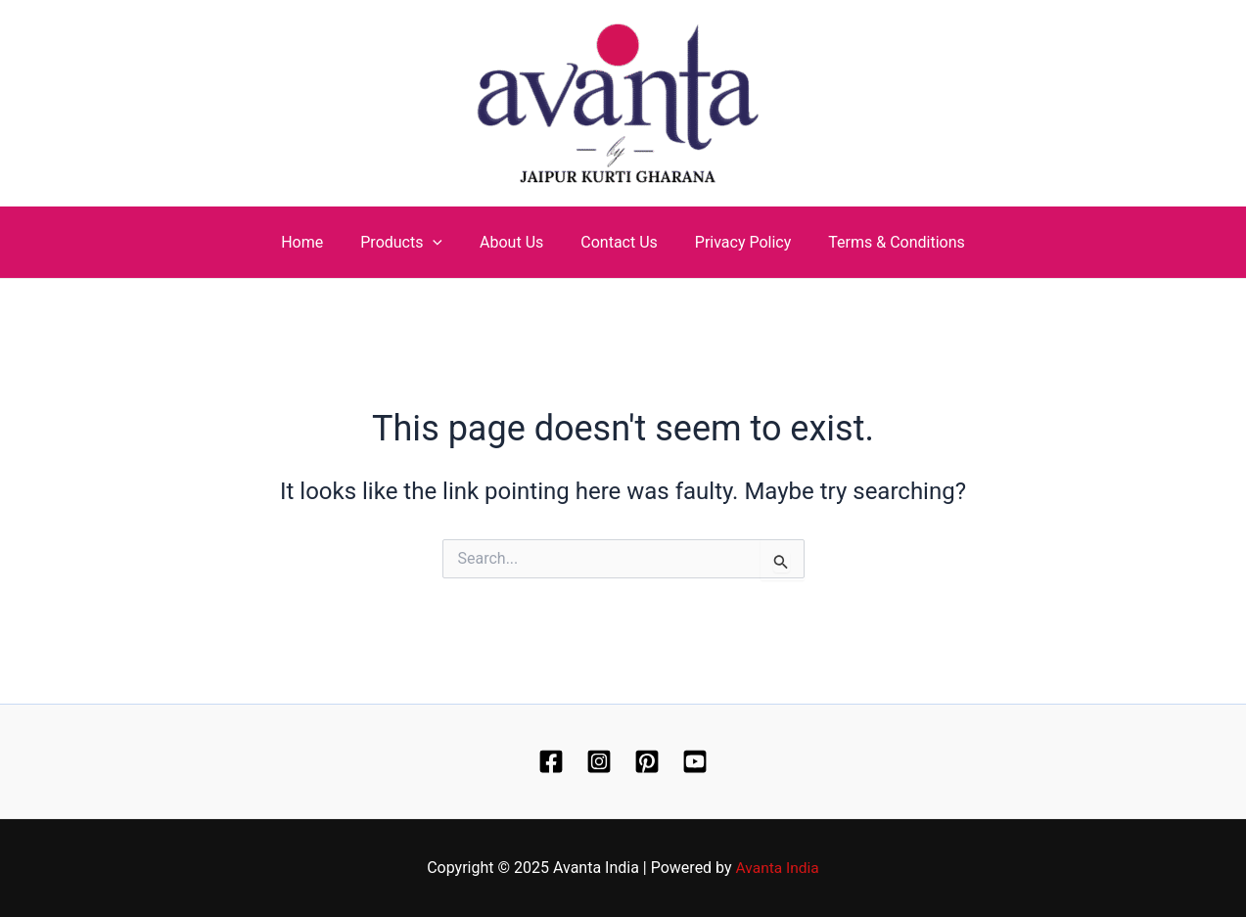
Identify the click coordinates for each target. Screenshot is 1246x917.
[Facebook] (551, 761)
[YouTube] (695, 761)
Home (317, 242)
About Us (514, 242)
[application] (441, 242)
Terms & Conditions (881, 242)
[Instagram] (599, 761)
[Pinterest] (647, 761)
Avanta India (777, 867)
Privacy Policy (734, 242)
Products (410, 242)
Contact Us (616, 242)
